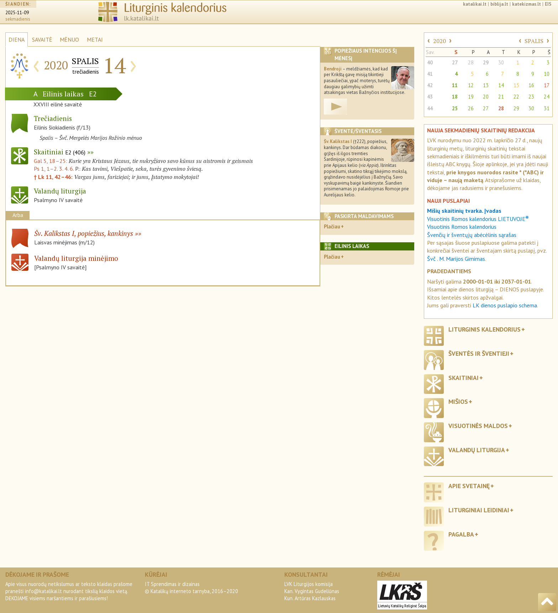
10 (546, 73)
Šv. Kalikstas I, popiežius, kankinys (83, 233)
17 (546, 85)
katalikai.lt (474, 4)
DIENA (17, 39)
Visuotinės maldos (478, 426)
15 (516, 85)
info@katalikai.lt (43, 591)
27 (455, 62)
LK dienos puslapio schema (505, 305)
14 (501, 85)
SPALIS (534, 41)
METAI (95, 39)
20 (486, 96)
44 (430, 108)
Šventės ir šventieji (478, 353)
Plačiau (332, 226)
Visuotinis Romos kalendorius (461, 226)
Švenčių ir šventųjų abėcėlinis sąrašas (471, 234)
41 (430, 73)
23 (531, 96)
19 (471, 96)
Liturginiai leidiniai (478, 510)
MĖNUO (69, 39)
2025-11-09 (17, 13)
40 (430, 62)
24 (546, 96)
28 (471, 62)
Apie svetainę (469, 486)
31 (546, 108)
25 (455, 108)
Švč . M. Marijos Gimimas (456, 258)
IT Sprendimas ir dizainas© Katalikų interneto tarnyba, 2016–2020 (191, 587)
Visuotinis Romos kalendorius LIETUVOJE (478, 218)
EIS (548, 4)
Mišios (458, 401)
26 (471, 108)
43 (430, 96)
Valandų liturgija (476, 450)
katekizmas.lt (526, 4)
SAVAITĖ (42, 39)
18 (455, 96)
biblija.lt (499, 4)
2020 (439, 41)
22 (516, 96)
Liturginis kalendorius (484, 329)
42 (430, 85)
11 (455, 85)
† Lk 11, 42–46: (54, 176)
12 (471, 85)
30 (501, 62)
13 (486, 85)
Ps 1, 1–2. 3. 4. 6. (54, 168)
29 (486, 62)
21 (501, 96)
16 (531, 85)
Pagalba (461, 534)
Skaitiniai (59, 151)
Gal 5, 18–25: (51, 160)
